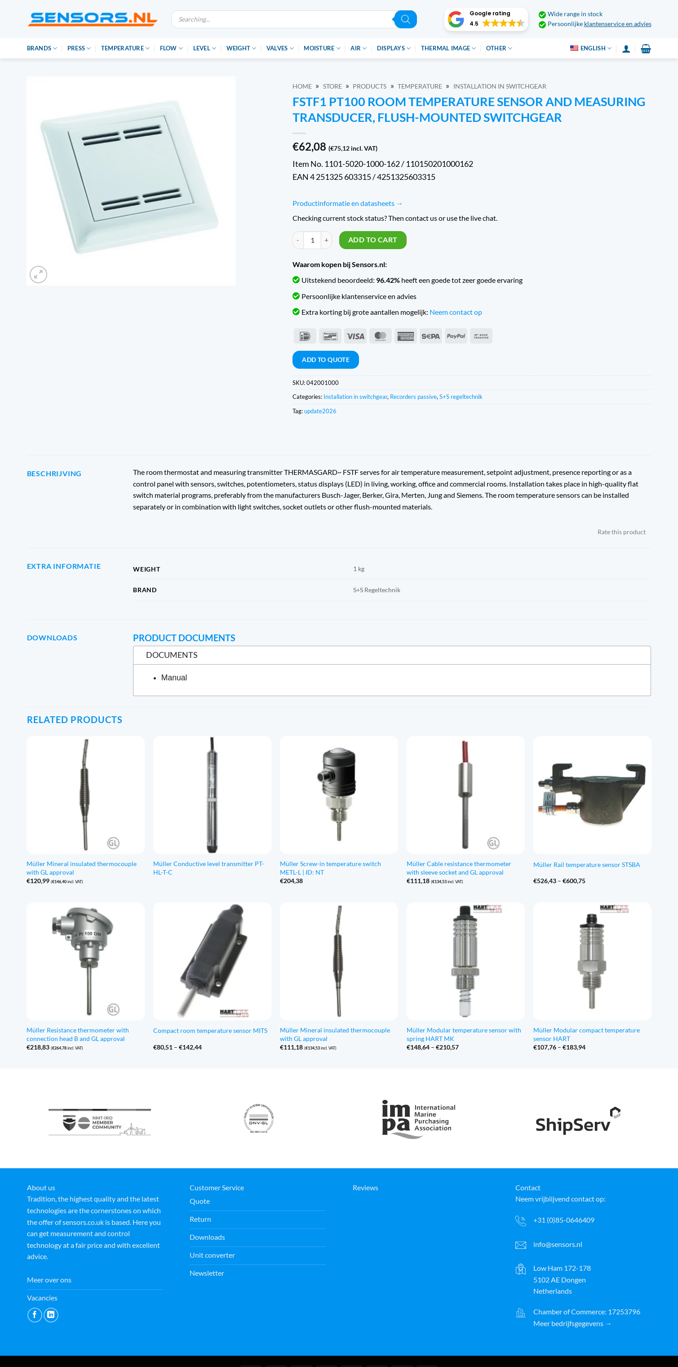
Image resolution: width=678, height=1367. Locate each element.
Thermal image (448, 48)
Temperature (125, 48)
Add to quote (326, 359)
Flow (171, 48)
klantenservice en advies (617, 23)
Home (302, 86)
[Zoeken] (405, 19)
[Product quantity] (312, 240)
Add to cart (373, 240)
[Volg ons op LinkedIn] (51, 1315)
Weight (241, 48)
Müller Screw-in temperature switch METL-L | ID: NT (330, 868)
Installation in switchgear (499, 86)
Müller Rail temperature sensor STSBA (586, 864)
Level (205, 48)
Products (369, 86)
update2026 (320, 411)
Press (79, 48)
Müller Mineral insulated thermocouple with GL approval (82, 868)
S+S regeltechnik (461, 396)
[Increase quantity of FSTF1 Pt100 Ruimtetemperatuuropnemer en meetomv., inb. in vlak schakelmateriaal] (326, 240)
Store (332, 86)
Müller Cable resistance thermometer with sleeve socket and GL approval (459, 868)
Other (499, 48)
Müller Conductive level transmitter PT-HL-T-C (208, 868)
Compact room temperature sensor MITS (210, 1030)
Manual (174, 677)
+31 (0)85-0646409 (563, 1219)
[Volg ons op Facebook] (34, 1315)
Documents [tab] (168, 655)
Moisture (322, 48)
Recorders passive (413, 396)
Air (358, 48)
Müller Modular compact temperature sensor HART (586, 1034)
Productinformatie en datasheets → (347, 203)
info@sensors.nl (557, 1244)
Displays (394, 48)
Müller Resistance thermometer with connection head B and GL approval (78, 1034)
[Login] (626, 48)
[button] (486, 19)
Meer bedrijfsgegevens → (572, 1323)
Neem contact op (456, 312)
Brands (42, 48)
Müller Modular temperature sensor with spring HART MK (464, 1034)
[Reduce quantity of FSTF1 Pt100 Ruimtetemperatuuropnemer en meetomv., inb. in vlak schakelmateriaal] (297, 240)
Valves (280, 48)
